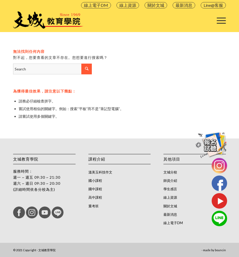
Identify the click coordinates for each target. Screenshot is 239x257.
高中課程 (95, 197)
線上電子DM (96, 5)
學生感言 (170, 189)
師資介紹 (170, 180)
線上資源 (127, 5)
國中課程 (95, 189)
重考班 (93, 206)
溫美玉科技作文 (100, 172)
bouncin (220, 250)
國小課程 (95, 180)
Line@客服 (213, 5)
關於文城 (155, 5)
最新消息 (184, 5)
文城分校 (170, 172)
